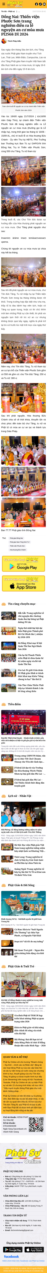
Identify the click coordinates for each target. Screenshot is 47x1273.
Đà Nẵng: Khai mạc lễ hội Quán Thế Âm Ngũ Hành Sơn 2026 (30, 646)
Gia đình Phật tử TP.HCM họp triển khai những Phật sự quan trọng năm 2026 (29, 1018)
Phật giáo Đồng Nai (16, 538)
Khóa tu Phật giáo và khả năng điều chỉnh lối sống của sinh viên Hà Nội (29, 1030)
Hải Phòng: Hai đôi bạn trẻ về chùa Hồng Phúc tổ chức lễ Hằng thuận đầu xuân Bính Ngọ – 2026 (30, 1042)
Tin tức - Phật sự (8, 11)
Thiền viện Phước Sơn (17, 546)
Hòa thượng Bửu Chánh (18, 550)
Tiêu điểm (14, 704)
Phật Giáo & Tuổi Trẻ (21, 966)
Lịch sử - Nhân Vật (19, 795)
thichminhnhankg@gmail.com (22, 1230)
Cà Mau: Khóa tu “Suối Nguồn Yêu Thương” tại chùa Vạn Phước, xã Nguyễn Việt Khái (28, 932)
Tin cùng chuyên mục (22, 603)
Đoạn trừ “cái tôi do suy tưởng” (29, 941)
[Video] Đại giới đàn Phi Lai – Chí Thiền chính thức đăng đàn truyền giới (29, 783)
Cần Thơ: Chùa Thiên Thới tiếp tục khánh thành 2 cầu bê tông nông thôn (31, 688)
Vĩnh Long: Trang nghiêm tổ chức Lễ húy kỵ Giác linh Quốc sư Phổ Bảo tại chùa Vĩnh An (28, 860)
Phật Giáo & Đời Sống (21, 885)
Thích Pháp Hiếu (14, 41)
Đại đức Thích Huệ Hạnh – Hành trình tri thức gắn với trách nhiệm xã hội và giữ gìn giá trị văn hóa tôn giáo (23, 740)
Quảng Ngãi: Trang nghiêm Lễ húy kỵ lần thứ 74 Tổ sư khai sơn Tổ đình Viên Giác (30, 872)
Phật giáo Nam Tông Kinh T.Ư (19, 542)
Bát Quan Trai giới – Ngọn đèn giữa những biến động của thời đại (29, 953)
